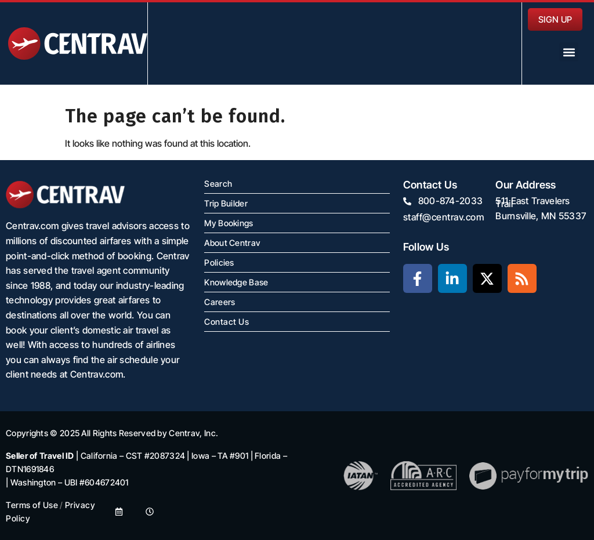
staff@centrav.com (443, 217)
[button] (568, 51)
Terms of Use (32, 505)
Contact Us (226, 322)
